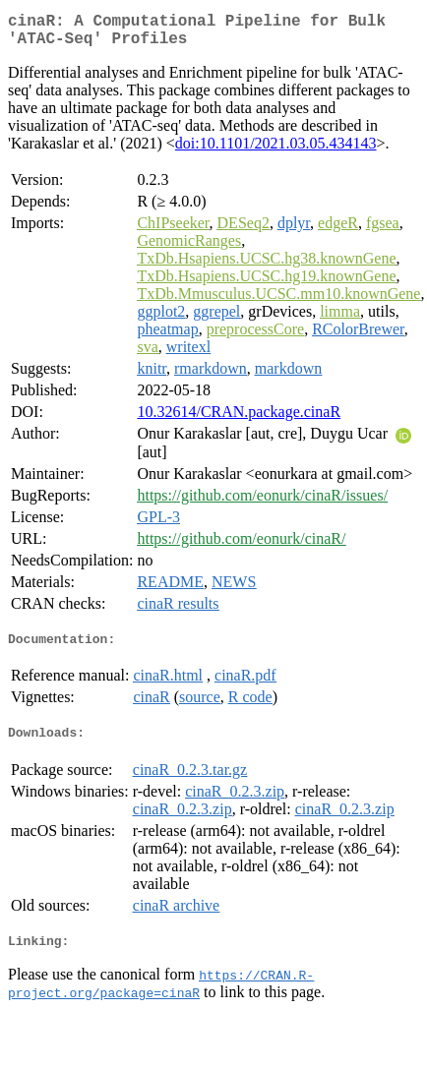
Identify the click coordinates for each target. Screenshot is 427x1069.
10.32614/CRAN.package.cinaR (238, 419)
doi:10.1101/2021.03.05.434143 (276, 151)
